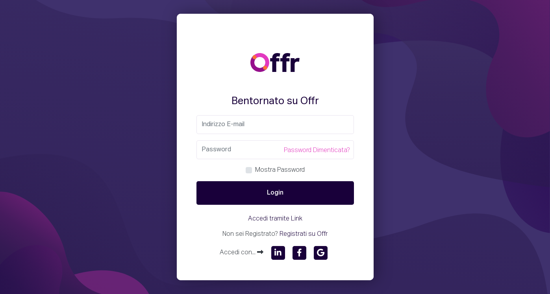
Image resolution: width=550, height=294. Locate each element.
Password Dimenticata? (317, 150)
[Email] (275, 124)
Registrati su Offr (304, 234)
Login (275, 193)
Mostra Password (280, 170)
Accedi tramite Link (275, 219)
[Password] (275, 149)
